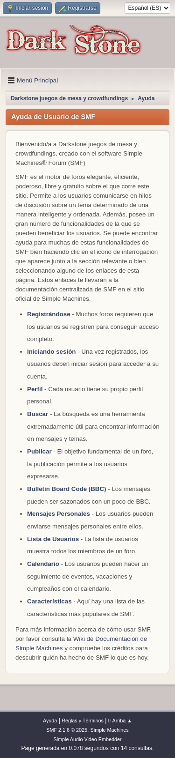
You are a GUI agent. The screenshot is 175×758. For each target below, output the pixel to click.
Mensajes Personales (58, 513)
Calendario (43, 563)
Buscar (37, 413)
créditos (123, 648)
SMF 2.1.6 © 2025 (66, 730)
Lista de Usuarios (53, 538)
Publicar (39, 451)
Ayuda (50, 720)
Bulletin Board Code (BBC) (67, 488)
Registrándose (48, 314)
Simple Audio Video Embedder (87, 739)
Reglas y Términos (83, 720)
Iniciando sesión (51, 351)
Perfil (34, 389)
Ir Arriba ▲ (120, 720)
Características (49, 601)
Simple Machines (110, 730)
